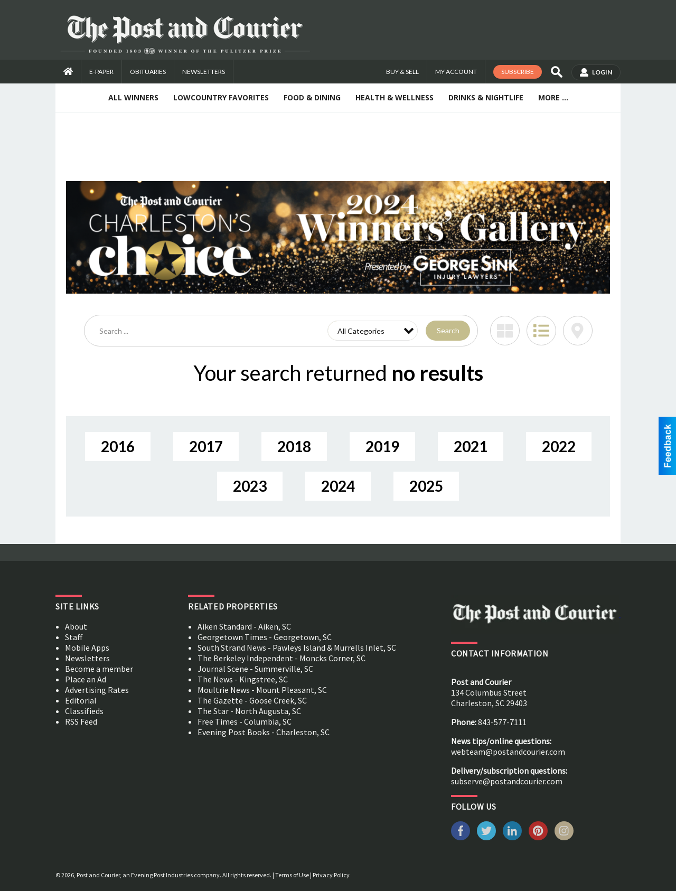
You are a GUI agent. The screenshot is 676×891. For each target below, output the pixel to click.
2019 (382, 446)
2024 (338, 486)
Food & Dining (312, 97)
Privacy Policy (331, 875)
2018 (294, 446)
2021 (470, 446)
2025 (426, 486)
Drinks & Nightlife (485, 97)
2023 (250, 486)
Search (448, 330)
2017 (206, 446)
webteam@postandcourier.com (508, 751)
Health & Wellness (394, 97)
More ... (553, 97)
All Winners (133, 97)
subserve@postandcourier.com (506, 781)
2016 (118, 446)
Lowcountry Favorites (221, 97)
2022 (559, 446)
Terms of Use (292, 875)
